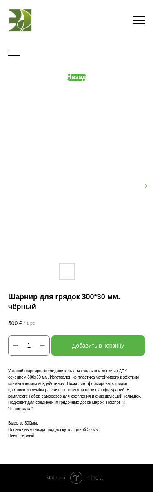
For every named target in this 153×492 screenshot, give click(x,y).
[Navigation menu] (139, 20)
